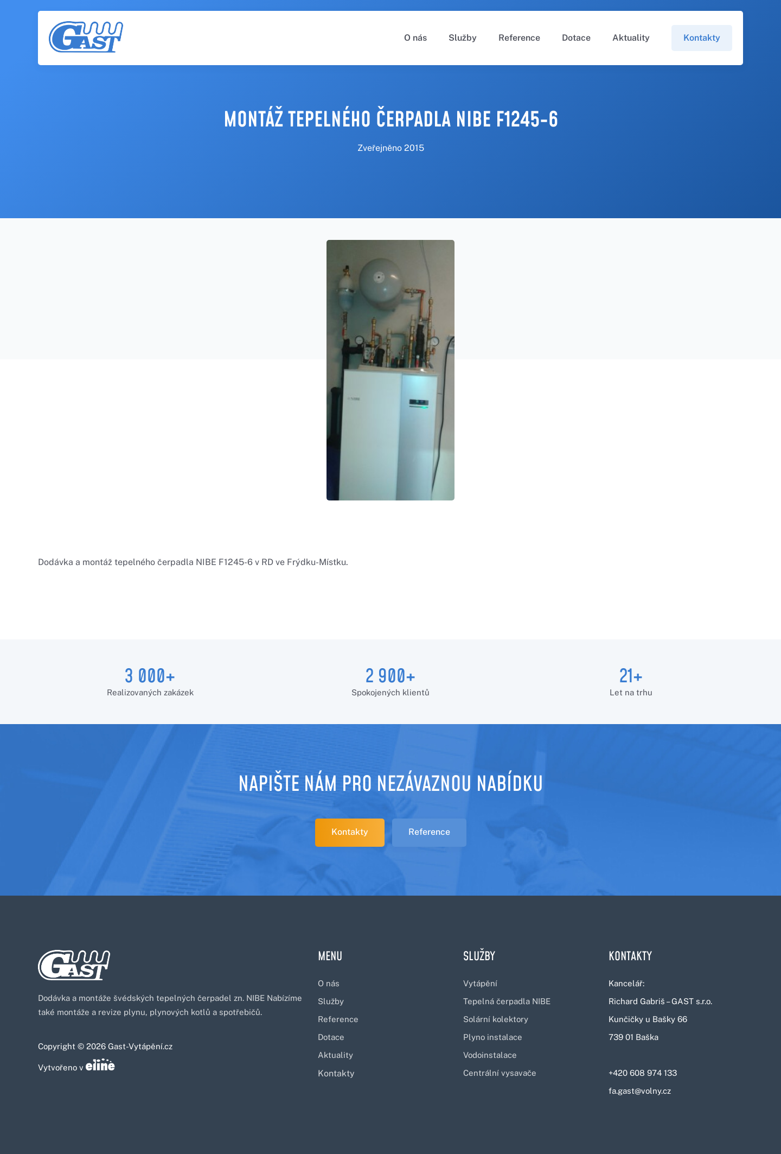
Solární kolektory (495, 1019)
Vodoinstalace (490, 1055)
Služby (463, 38)
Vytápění (480, 983)
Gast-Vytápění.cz (140, 1046)
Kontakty (701, 38)
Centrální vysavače (499, 1072)
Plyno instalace (492, 1037)
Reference (519, 38)
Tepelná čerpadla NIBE (506, 1001)
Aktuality (631, 38)
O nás (415, 38)
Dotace (576, 38)
